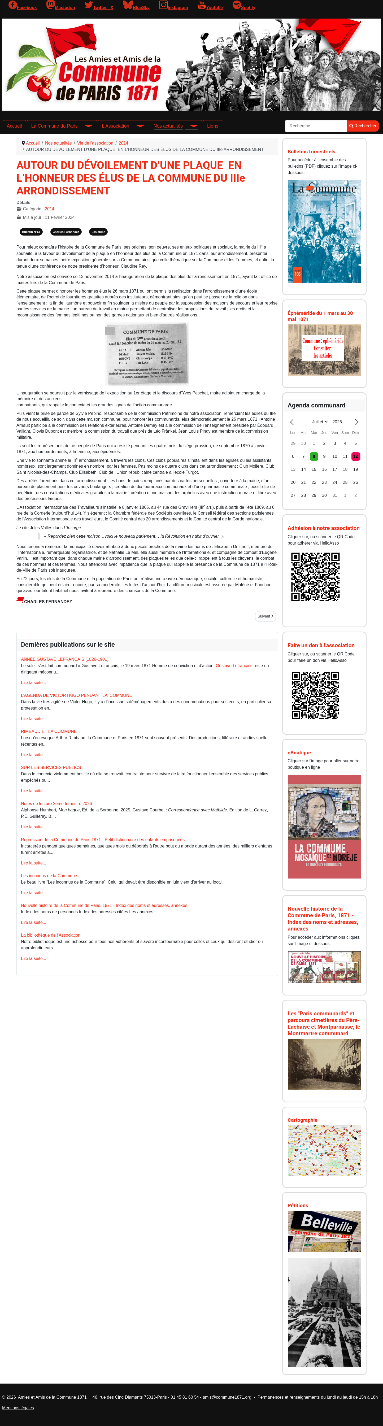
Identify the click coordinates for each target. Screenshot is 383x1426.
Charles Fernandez (66, 231)
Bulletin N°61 (31, 231)
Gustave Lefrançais (234, 665)
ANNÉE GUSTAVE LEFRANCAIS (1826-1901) (64, 659)
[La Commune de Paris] (85, 126)
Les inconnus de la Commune (49, 875)
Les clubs (98, 231)
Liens (212, 126)
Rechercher (362, 126)
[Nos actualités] (190, 126)
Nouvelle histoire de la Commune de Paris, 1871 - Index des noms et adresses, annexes (104, 905)
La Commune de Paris (54, 126)
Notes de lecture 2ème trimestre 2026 (56, 803)
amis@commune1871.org (227, 1397)
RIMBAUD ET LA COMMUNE (49, 731)
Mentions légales (18, 1408)
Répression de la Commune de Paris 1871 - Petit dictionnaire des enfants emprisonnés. (103, 839)
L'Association (115, 126)
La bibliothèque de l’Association (50, 935)
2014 (49, 209)
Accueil (14, 126)
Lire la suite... (33, 682)
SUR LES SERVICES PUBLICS (51, 767)
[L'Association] (136, 126)
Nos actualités (168, 126)
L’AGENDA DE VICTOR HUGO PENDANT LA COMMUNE (76, 695)
